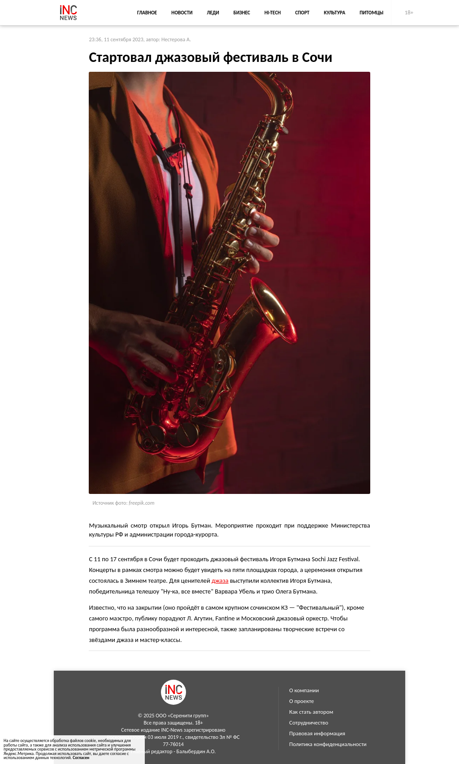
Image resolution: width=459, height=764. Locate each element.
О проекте (301, 701)
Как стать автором (311, 711)
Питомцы (371, 12)
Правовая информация (317, 733)
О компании (304, 690)
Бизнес (242, 12)
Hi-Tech (272, 12)
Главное (147, 12)
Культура (334, 12)
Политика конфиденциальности (327, 744)
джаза (220, 580)
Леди (213, 12)
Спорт (302, 12)
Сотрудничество (308, 722)
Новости (181, 12)
